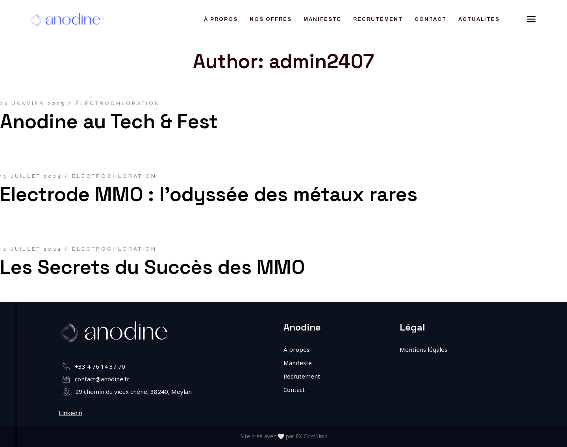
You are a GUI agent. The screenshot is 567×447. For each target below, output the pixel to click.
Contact (294, 389)
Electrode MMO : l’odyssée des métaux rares (208, 194)
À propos (296, 349)
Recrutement (302, 376)
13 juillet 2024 (31, 176)
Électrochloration (118, 103)
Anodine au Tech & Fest (109, 121)
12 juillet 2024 (31, 249)
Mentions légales (423, 349)
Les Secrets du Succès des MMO (152, 267)
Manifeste (298, 363)
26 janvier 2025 (33, 103)
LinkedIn (70, 413)
